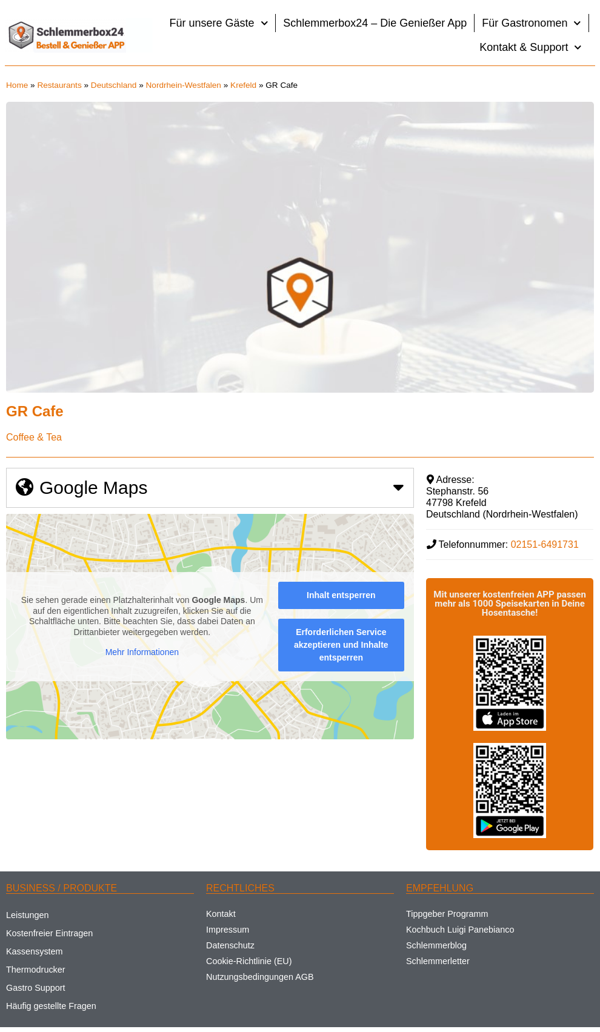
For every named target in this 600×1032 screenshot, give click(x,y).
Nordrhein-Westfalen (183, 85)
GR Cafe (35, 411)
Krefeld (243, 85)
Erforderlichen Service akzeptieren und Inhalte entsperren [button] (341, 644)
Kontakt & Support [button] (530, 48)
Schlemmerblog (436, 945)
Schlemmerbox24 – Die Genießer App (375, 23)
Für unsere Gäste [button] (219, 23)
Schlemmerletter (438, 961)
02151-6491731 (545, 544)
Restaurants (59, 85)
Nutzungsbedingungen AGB (260, 977)
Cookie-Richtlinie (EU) (249, 961)
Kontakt (221, 914)
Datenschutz (230, 945)
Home (17, 85)
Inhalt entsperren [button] (341, 595)
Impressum (227, 929)
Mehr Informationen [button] (142, 652)
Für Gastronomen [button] (531, 23)
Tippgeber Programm (447, 914)
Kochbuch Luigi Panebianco (460, 929)
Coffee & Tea (34, 437)
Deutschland (114, 85)
